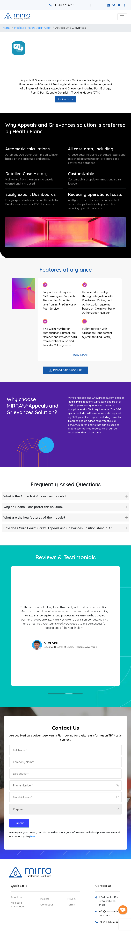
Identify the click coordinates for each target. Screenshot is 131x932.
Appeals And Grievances (70, 27)
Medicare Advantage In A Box (32, 27)
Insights (44, 899)
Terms (71, 904)
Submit (19, 823)
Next (112, 626)
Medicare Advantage (17, 904)
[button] (122, 16)
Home (6, 27)
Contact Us (46, 904)
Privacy (72, 899)
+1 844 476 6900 (62, 5)
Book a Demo (65, 99)
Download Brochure (65, 370)
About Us (16, 897)
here (32, 836)
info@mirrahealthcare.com (109, 913)
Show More (79, 355)
